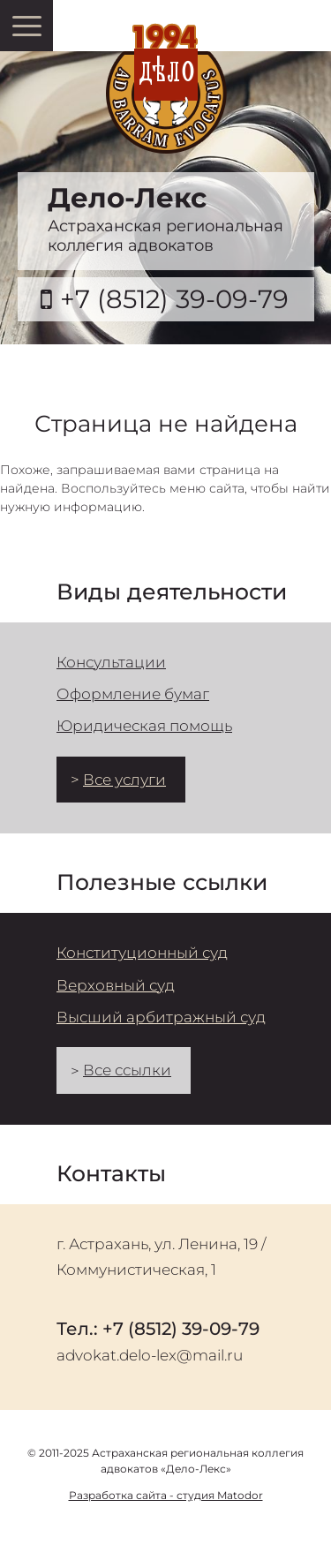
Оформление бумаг (132, 694)
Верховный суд (115, 985)
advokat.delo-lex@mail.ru (149, 1355)
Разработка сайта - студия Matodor (166, 1495)
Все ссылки (127, 1070)
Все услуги (124, 779)
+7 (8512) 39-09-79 (174, 298)
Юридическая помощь (144, 726)
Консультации (111, 662)
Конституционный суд (142, 952)
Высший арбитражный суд (161, 1017)
